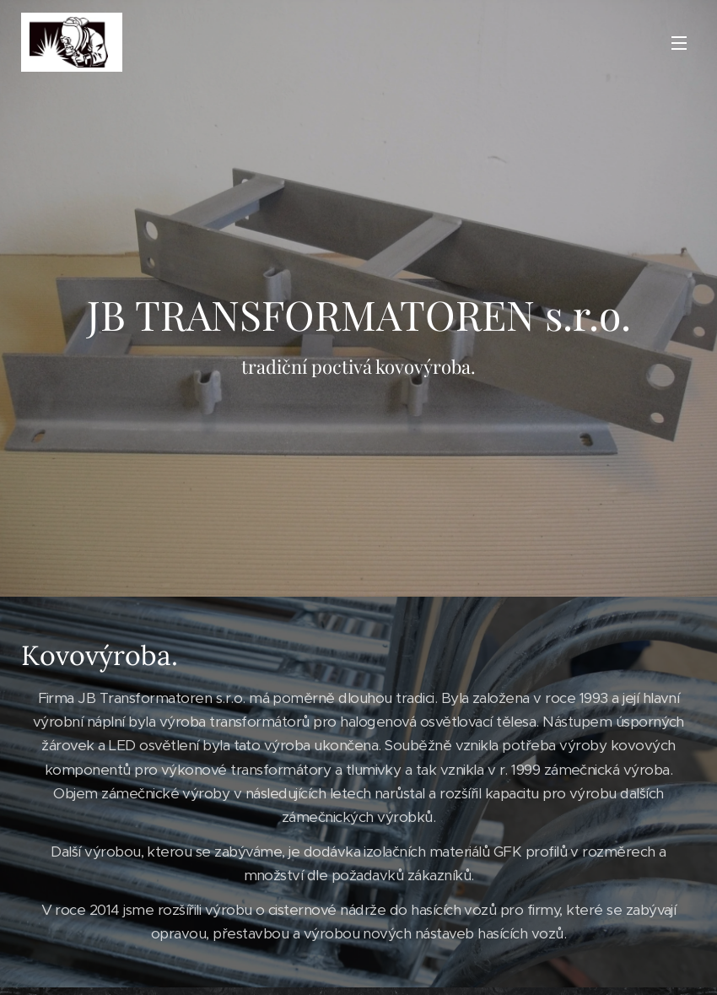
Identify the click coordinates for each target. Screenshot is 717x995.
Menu (679, 43)
